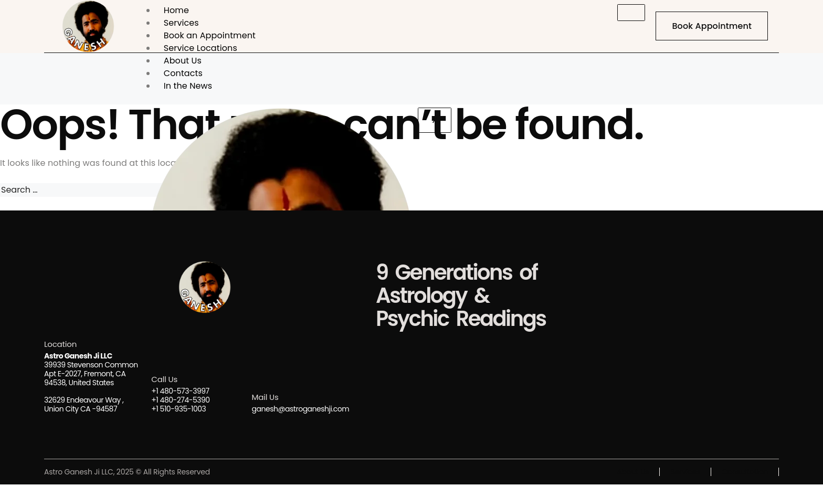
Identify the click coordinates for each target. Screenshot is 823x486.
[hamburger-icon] (629, 12)
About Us (183, 61)
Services (181, 23)
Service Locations (200, 48)
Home (176, 10)
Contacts (183, 73)
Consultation (745, 473)
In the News (188, 86)
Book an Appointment (210, 35)
